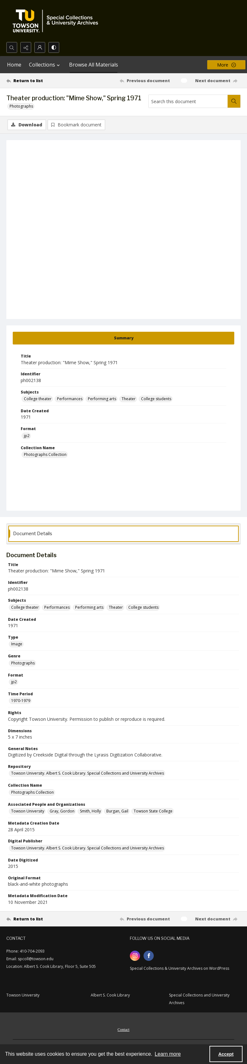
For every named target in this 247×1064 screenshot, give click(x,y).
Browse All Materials (93, 64)
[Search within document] (234, 101)
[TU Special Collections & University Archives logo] (57, 21)
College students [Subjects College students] (156, 398)
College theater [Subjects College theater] (38, 398)
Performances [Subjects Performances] (69, 398)
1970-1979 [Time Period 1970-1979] (20, 700)
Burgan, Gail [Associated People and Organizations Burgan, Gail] (117, 811)
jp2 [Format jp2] (27, 435)
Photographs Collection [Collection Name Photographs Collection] (45, 454)
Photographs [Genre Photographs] (23, 663)
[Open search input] (12, 47)
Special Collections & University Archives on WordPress (179, 968)
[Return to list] (37, 80)
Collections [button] (45, 64)
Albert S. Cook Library (110, 995)
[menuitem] (123, 1029)
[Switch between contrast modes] (54, 47)
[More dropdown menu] (226, 64)
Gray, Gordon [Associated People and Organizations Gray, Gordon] (62, 811)
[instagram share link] (135, 956)
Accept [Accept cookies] (226, 1054)
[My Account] (40, 47)
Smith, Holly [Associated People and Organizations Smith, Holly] (90, 811)
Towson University (22, 995)
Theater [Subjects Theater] (129, 398)
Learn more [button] (168, 1054)
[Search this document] (188, 101)
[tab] (123, 338)
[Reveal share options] (26, 47)
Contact (123, 1029)
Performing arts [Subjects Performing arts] (102, 398)
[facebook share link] (149, 956)
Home (14, 64)
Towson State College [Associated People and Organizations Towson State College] (153, 811)
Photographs (21, 106)
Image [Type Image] (16, 644)
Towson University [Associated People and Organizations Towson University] (27, 811)
